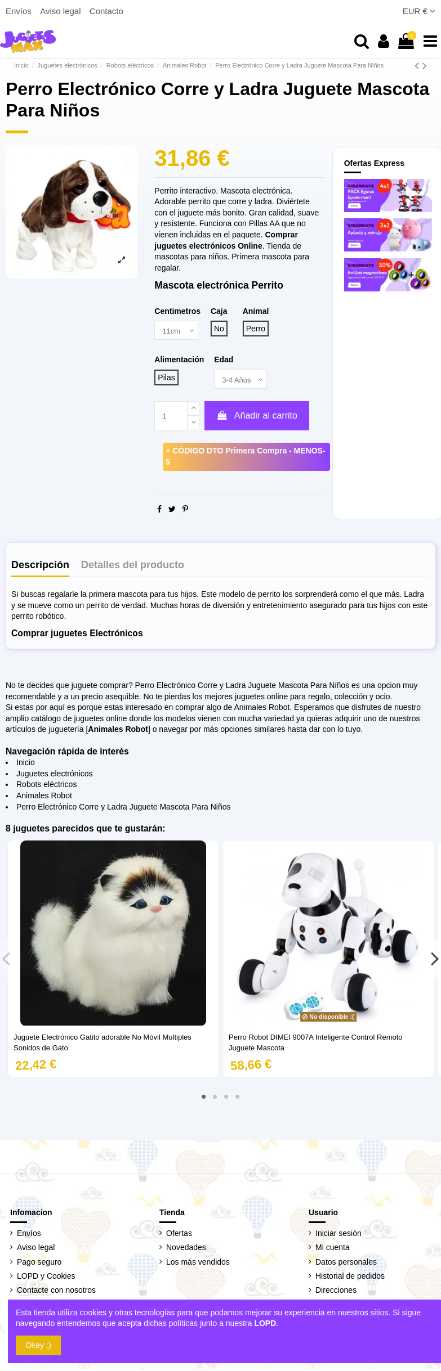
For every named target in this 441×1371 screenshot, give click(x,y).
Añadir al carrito (256, 417)
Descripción (40, 566)
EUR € (419, 11)
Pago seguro (39, 1263)
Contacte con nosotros (56, 1291)
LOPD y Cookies (46, 1277)
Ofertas (179, 1235)
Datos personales (346, 1263)
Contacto (106, 11)
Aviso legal (61, 11)
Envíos (20, 11)
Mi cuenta (332, 1249)
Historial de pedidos (350, 1277)
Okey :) (38, 1345)
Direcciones (336, 1291)
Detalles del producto (132, 566)
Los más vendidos (198, 1263)
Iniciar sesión (338, 1235)
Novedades (186, 1249)
